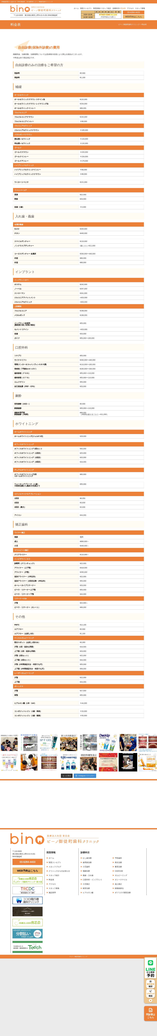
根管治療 (86, 888)
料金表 (51, 880)
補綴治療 (86, 871)
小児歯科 (86, 867)
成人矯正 (118, 884)
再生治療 (118, 862)
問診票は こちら (150, 1013)
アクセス (52, 884)
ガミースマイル (121, 880)
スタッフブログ (55, 867)
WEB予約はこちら (133, 17)
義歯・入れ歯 (88, 875)
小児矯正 (86, 884)
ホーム (76, 8)
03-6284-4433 (27, 862)
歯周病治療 (87, 862)
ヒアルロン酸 (88, 893)
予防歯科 (118, 858)
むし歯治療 (87, 858)
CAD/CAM (119, 871)
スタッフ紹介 (54, 875)
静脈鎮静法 (119, 888)
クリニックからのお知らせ (59, 871)
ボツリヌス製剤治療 (123, 893)
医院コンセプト (55, 862)
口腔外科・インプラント (92, 880)
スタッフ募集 (54, 888)
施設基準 (52, 893)
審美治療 (118, 867)
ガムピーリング (121, 875)
